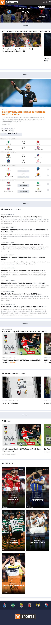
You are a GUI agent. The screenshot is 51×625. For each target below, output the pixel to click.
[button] (22, 20)
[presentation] (4, 134)
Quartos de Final (11, 133)
